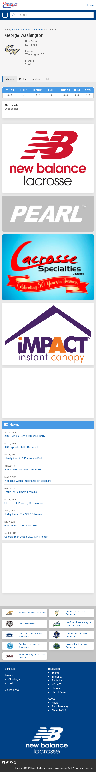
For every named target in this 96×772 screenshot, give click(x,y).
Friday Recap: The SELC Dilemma (23, 514)
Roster (22, 79)
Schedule (9, 79)
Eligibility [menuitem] (57, 676)
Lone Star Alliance (27, 624)
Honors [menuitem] (56, 688)
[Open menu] (5, 15)
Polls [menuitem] (11, 683)
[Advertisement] (48, 393)
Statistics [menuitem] (57, 680)
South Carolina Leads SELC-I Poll (23, 469)
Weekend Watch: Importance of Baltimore (27, 480)
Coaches (35, 79)
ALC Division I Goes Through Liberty (24, 436)
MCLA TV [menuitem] (57, 684)
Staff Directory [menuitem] (60, 706)
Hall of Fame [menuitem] (59, 692)
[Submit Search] (13, 15)
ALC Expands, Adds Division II (21, 447)
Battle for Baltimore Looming (20, 492)
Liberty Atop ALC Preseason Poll (23, 458)
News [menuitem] (55, 702)
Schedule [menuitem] (10, 668)
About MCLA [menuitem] (59, 710)
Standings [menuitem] (14, 679)
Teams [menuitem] (55, 672)
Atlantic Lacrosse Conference (27, 29)
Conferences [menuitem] (12, 689)
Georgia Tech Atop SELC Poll (20, 525)
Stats (47, 79)
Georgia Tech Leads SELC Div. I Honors (26, 536)
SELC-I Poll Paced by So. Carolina (23, 503)
